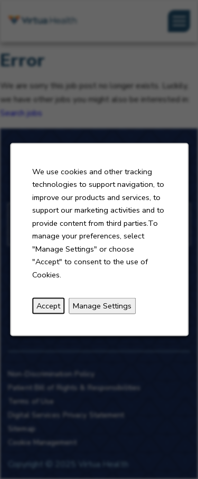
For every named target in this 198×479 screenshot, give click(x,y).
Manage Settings (102, 306)
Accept (48, 306)
